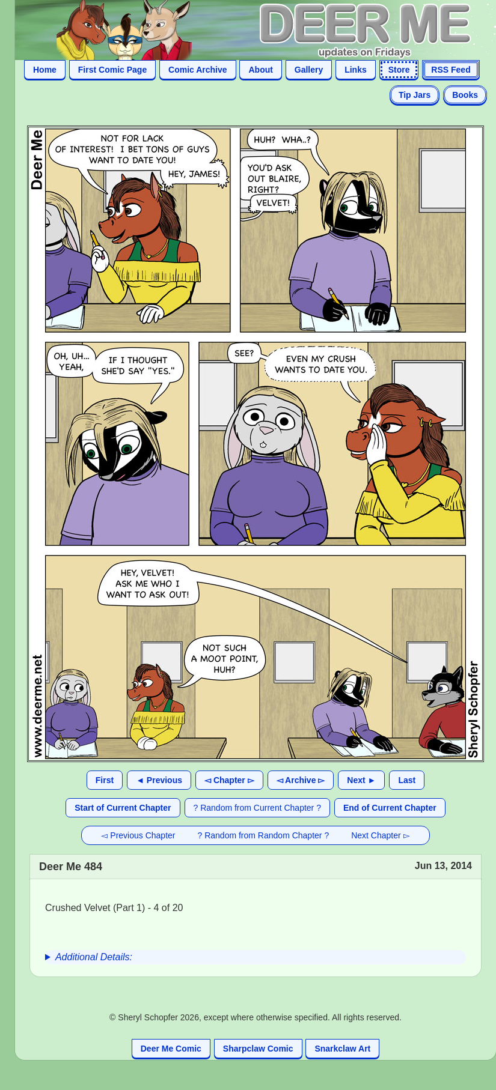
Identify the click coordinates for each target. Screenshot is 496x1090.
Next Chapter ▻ (380, 835)
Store (399, 69)
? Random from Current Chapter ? (257, 808)
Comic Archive (197, 69)
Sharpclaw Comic (258, 1048)
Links (355, 69)
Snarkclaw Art (342, 1048)
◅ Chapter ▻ (229, 780)
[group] (255, 957)
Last (406, 780)
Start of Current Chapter (123, 808)
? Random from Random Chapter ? (263, 835)
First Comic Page (112, 69)
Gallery (309, 69)
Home (45, 69)
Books (465, 95)
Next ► (361, 780)
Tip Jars (414, 95)
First (105, 780)
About (260, 69)
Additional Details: (93, 957)
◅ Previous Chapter (138, 835)
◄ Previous (159, 780)
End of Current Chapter (389, 808)
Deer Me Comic (171, 1048)
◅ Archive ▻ (301, 780)
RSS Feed (450, 69)
